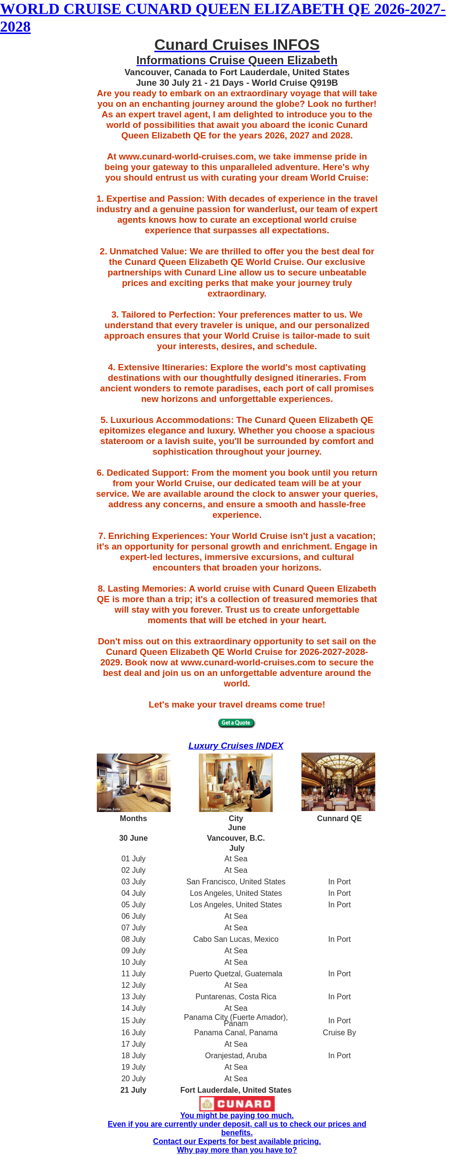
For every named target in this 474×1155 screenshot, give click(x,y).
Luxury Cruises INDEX (235, 746)
